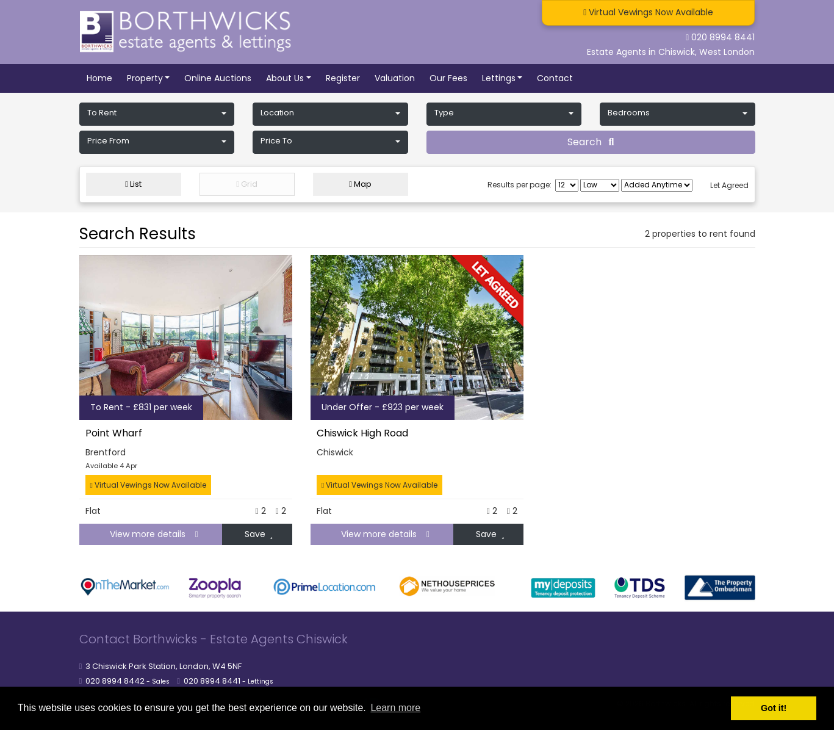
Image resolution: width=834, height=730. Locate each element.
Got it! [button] (773, 708)
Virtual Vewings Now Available (148, 485)
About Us (285, 78)
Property (145, 78)
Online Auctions (217, 78)
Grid (246, 184)
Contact (555, 78)
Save (259, 534)
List (133, 184)
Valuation (395, 78)
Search (590, 142)
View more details (149, 534)
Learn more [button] (395, 708)
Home (99, 78)
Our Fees (448, 78)
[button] (157, 114)
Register (343, 78)
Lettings (499, 78)
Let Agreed (729, 185)
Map (360, 184)
